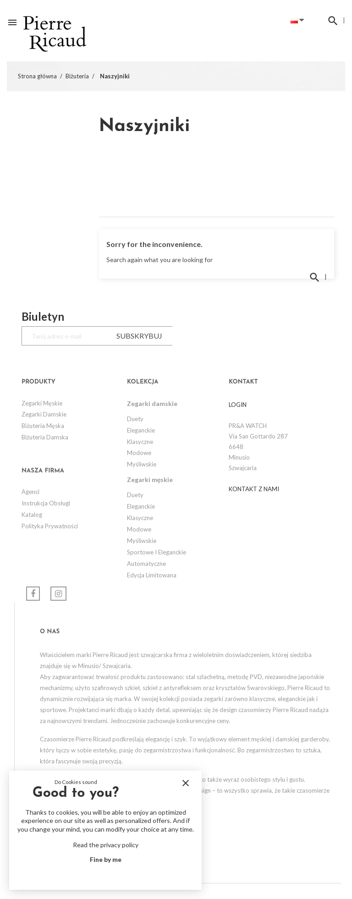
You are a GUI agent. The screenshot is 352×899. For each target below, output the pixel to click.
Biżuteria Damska (45, 437)
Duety (135, 418)
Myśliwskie (141, 464)
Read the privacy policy (105, 845)
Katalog (32, 514)
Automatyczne (146, 563)
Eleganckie (141, 430)
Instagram (58, 594)
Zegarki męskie (42, 403)
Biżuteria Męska (43, 425)
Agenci (30, 491)
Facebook (33, 594)
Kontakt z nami (254, 489)
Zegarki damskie (44, 414)
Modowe (139, 452)
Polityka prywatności (50, 526)
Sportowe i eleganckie (156, 552)
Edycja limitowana (151, 575)
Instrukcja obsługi (46, 503)
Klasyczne (140, 441)
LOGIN (238, 404)
